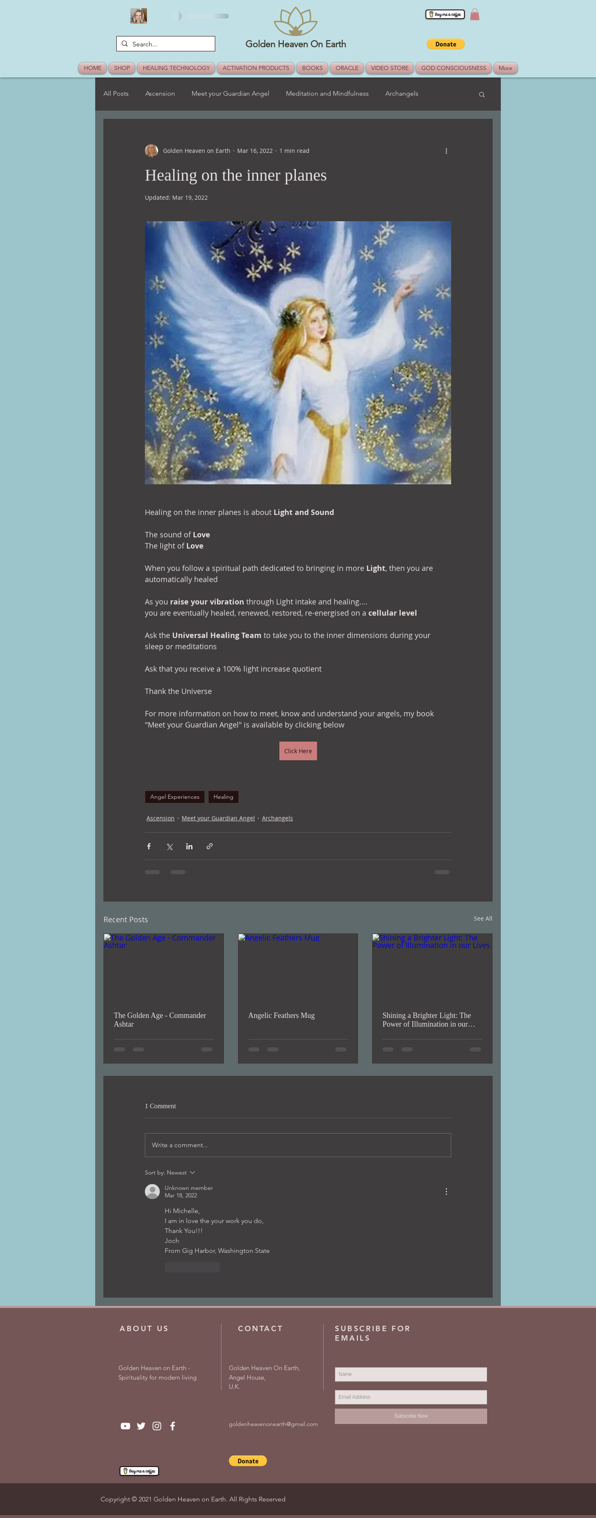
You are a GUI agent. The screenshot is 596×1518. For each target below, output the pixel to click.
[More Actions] (446, 1192)
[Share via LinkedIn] (189, 846)
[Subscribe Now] (411, 1416)
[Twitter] (141, 1426)
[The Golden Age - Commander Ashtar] (163, 967)
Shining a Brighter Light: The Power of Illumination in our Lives (426, 1020)
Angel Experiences (174, 796)
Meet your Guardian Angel (230, 93)
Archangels (401, 93)
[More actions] (446, 151)
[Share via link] (210, 846)
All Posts (116, 93)
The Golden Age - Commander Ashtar (160, 1019)
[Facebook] (172, 1426)
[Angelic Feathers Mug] (298, 967)
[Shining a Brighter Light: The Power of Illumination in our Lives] (432, 967)
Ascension (160, 93)
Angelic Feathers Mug (281, 1015)
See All (483, 918)
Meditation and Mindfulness (327, 93)
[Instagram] (157, 1426)
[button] (475, 14)
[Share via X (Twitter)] (169, 846)
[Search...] (164, 44)
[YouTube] (125, 1426)
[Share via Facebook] (149, 846)
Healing (223, 796)
